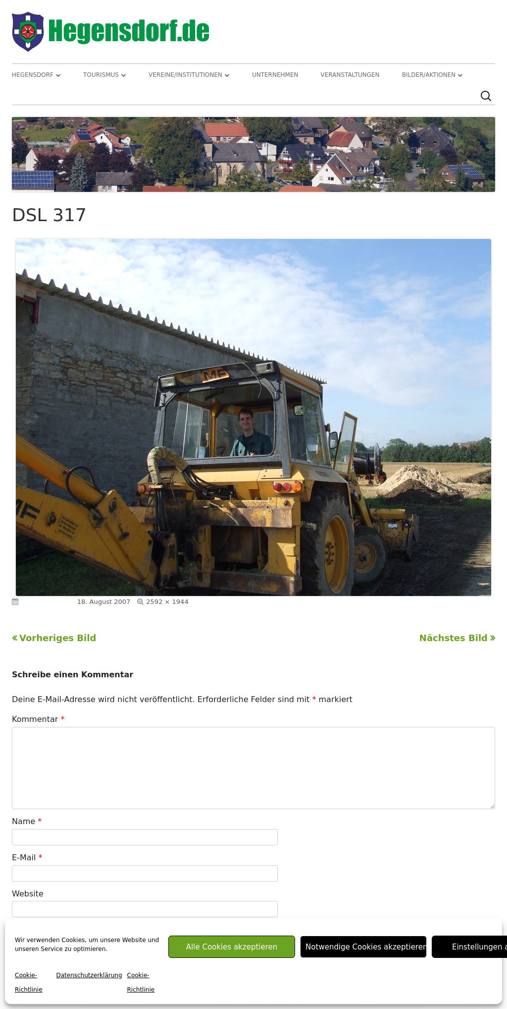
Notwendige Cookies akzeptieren (366, 947)
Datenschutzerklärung (89, 975)
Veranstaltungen (350, 74)
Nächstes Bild (453, 638)
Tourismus (101, 74)
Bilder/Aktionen (429, 74)
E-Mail (27, 857)
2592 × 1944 (167, 601)
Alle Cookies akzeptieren (231, 947)
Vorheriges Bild (57, 638)
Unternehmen (275, 74)
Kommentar (38, 719)
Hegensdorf (32, 74)
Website (28, 893)
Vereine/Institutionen (185, 74)
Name (27, 821)
